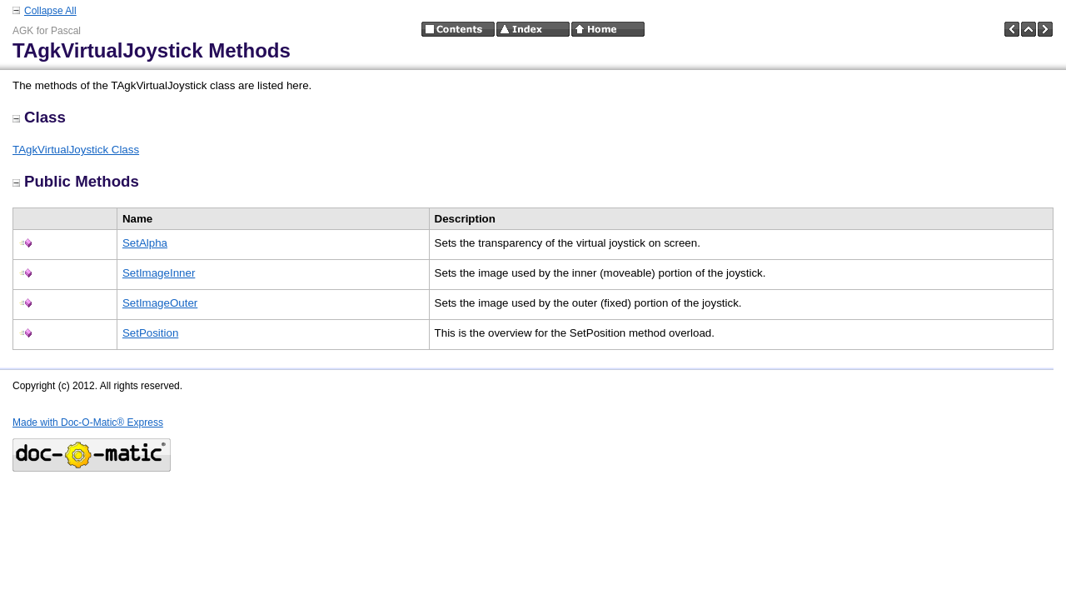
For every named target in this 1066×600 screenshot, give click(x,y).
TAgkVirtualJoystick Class (75, 149)
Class (39, 117)
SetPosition (150, 333)
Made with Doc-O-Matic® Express (87, 422)
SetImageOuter (159, 303)
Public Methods (75, 181)
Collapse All (50, 11)
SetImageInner (158, 273)
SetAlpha (144, 243)
